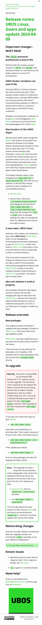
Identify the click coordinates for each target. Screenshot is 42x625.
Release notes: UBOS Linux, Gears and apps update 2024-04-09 (21, 29)
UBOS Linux (18, 247)
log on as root (17, 489)
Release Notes (14, 4)
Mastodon (16, 584)
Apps (13, 119)
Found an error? (29, 619)
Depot (8, 140)
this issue (24, 563)
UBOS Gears (32, 236)
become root (15, 194)
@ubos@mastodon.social (16, 582)
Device (12, 419)
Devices (27, 165)
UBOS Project (19, 244)
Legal (36, 617)
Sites (30, 509)
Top (7, 4)
